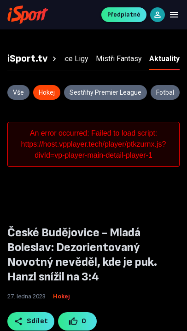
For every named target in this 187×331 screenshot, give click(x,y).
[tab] (33, 59)
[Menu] (174, 14)
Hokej (61, 296)
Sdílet (31, 321)
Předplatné (123, 14)
